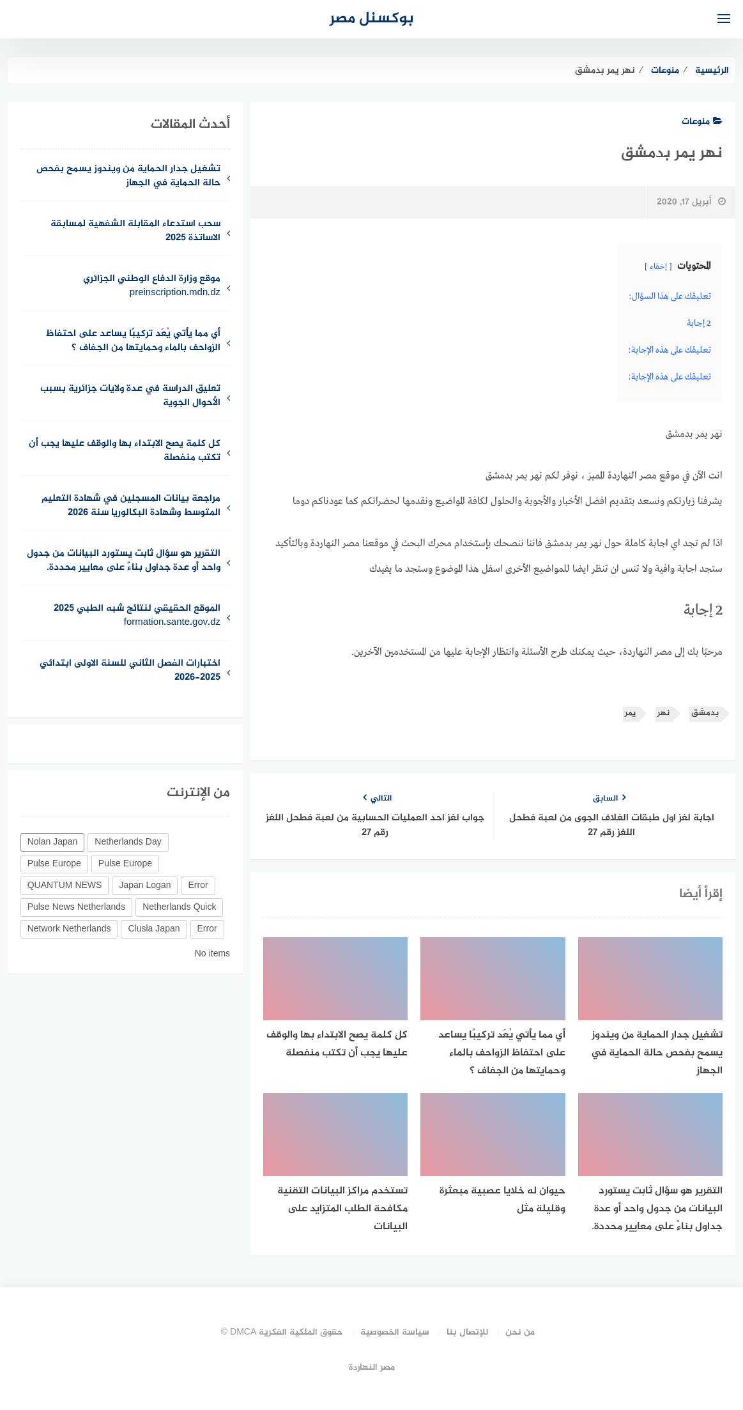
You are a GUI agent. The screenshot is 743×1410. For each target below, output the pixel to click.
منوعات (702, 121)
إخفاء (658, 267)
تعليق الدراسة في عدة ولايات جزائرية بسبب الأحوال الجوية (130, 396)
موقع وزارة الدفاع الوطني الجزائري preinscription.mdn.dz (151, 287)
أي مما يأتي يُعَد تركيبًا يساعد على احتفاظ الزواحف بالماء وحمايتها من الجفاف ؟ (133, 341)
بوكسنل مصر (372, 18)
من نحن (520, 1332)
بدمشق (705, 713)
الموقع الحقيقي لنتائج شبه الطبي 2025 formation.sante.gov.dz (137, 616)
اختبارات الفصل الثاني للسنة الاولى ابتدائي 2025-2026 (130, 671)
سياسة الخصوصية (394, 1332)
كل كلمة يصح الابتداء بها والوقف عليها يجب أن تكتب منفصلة (124, 451)
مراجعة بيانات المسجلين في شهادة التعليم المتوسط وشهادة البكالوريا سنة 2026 (131, 506)
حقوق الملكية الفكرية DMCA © (282, 1332)
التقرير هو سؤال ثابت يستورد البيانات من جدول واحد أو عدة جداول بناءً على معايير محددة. (123, 561)
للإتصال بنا (467, 1332)
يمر (630, 713)
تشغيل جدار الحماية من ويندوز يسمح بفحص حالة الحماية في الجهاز (128, 177)
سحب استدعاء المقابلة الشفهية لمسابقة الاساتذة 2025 (135, 232)
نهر (663, 713)
